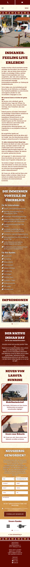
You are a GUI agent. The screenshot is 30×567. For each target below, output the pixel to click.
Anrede (4, 476)
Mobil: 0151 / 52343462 (15, 551)
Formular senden (15, 514)
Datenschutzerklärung (17, 508)
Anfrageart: (18, 476)
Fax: (17, 492)
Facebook (15, 562)
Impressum (15, 557)
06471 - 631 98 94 (11, 467)
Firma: (4, 492)
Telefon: (18, 488)
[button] (12, 324)
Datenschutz (15, 559)
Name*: (5, 488)
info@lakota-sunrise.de (16, 552)
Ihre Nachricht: (6, 497)
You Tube (15, 561)
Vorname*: (5, 483)
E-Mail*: (18, 483)
